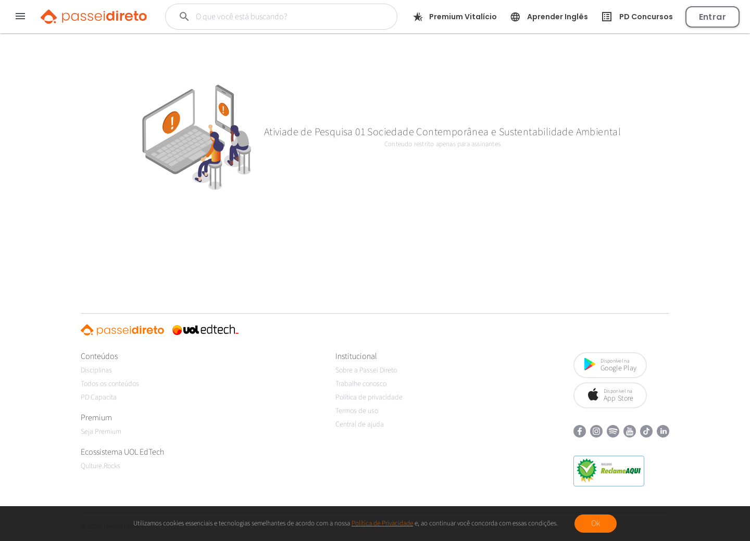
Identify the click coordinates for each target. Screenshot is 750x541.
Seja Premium (101, 431)
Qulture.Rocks (100, 466)
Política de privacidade (369, 397)
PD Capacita (99, 397)
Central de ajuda (359, 424)
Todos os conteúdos (110, 384)
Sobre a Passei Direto (366, 370)
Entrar (712, 17)
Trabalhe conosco (360, 384)
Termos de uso (356, 411)
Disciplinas (96, 370)
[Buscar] (275, 16)
